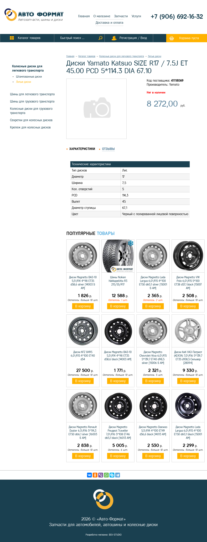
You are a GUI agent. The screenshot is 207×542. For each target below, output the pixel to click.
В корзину (83, 306)
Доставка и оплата (109, 22)
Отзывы (108, 149)
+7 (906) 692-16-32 (177, 16)
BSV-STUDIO (115, 535)
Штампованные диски (29, 76)
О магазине (101, 16)
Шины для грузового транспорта (32, 101)
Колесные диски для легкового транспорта (121, 56)
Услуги (136, 16)
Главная (84, 16)
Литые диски (23, 81)
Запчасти (121, 16)
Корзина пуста (189, 38)
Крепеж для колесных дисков (30, 127)
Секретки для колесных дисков (31, 120)
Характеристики (82, 149)
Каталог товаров (86, 56)
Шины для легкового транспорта (32, 94)
